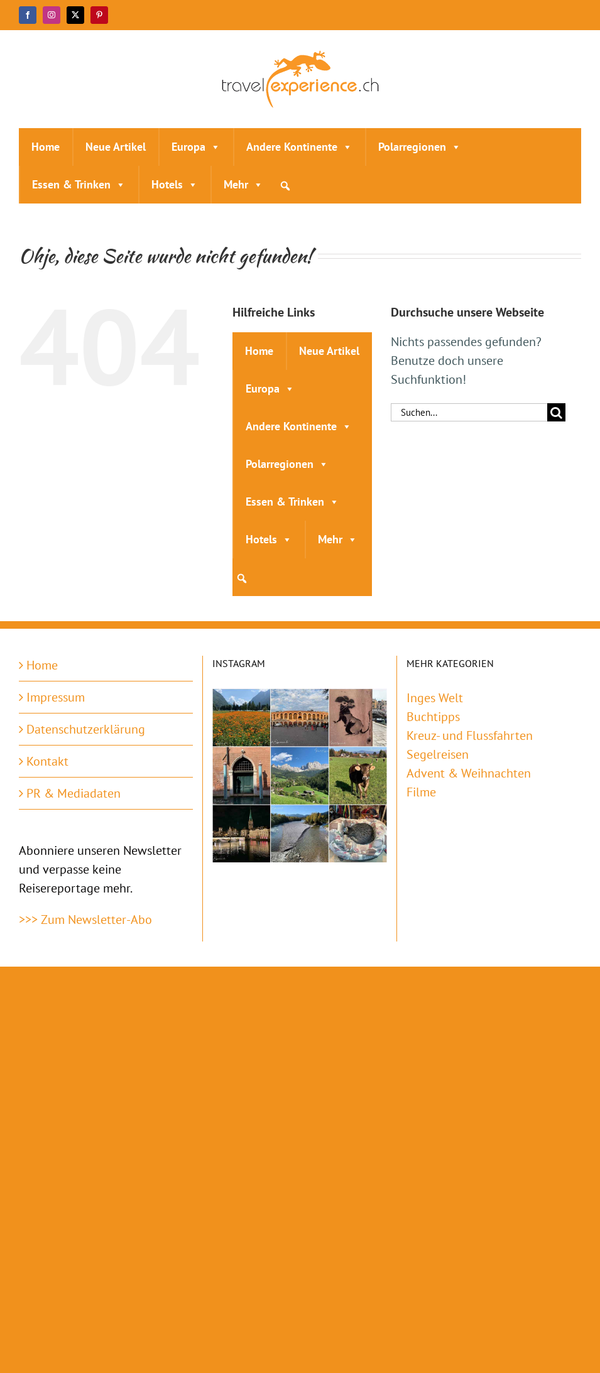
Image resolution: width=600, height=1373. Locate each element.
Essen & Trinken (79, 185)
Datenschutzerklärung (85, 729)
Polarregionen (419, 147)
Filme (421, 792)
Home (45, 146)
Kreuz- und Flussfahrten (469, 735)
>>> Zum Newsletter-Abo (85, 919)
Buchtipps (433, 716)
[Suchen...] (469, 412)
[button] (285, 185)
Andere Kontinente (299, 147)
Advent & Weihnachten (468, 773)
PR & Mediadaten (73, 793)
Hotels (174, 185)
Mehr (243, 185)
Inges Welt (434, 698)
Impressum (55, 697)
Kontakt (47, 761)
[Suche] (556, 412)
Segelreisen (437, 754)
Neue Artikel (115, 146)
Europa (196, 147)
